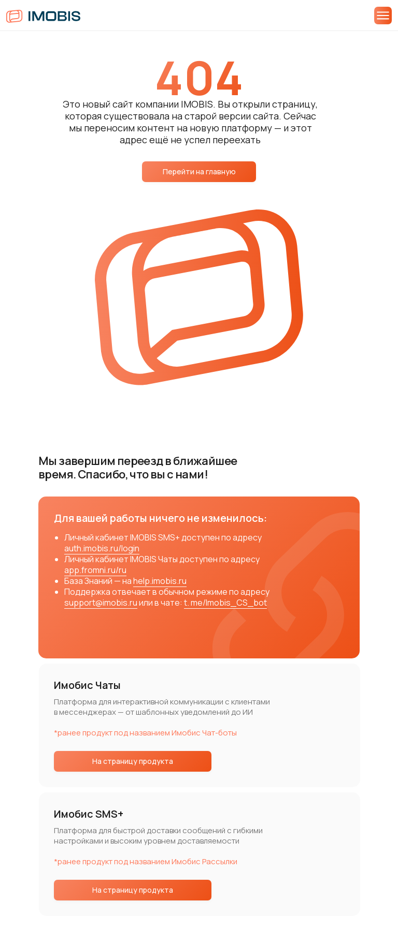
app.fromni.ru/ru (95, 570)
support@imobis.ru (100, 602)
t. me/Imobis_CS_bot (225, 602)
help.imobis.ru (160, 581)
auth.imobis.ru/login (101, 548)
